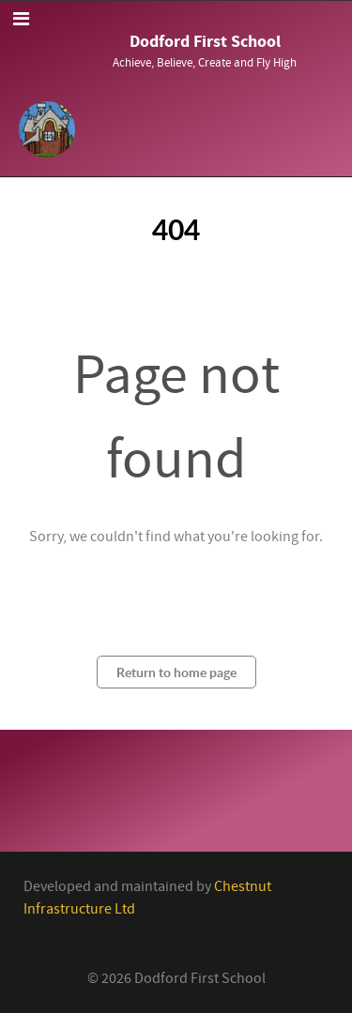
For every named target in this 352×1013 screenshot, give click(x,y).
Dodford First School (205, 42)
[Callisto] (46, 127)
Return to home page (176, 672)
